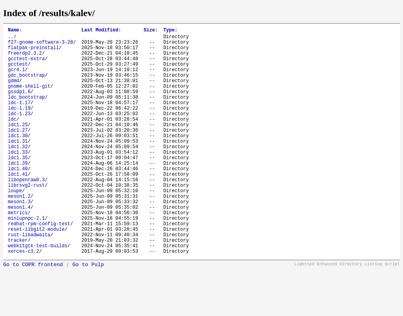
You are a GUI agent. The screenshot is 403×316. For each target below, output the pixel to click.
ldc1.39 (18, 192)
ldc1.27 (18, 152)
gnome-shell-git (29, 99)
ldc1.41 (18, 205)
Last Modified (101, 31)
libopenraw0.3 (26, 212)
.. (10, 38)
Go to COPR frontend (33, 313)
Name (15, 31)
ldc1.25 (18, 145)
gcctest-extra (26, 65)
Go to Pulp (88, 313)
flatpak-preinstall (33, 52)
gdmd (13, 92)
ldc (12, 139)
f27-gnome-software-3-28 (40, 45)
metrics (18, 252)
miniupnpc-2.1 (26, 259)
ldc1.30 (18, 159)
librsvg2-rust (26, 219)
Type (170, 31)
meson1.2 (19, 232)
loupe (15, 225)
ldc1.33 (18, 179)
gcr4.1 (16, 78)
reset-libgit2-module (36, 272)
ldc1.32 (18, 172)
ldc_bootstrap (26, 112)
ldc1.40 (18, 199)
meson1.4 (19, 246)
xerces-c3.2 (23, 299)
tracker (18, 286)
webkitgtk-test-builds (37, 292)
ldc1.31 (18, 165)
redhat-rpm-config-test (39, 266)
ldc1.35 (18, 185)
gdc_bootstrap (26, 85)
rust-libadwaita (29, 279)
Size (151, 31)
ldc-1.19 (19, 125)
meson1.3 (19, 239)
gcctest (18, 72)
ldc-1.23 (19, 132)
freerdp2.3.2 (25, 58)
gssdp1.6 (19, 105)
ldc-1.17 (19, 119)
